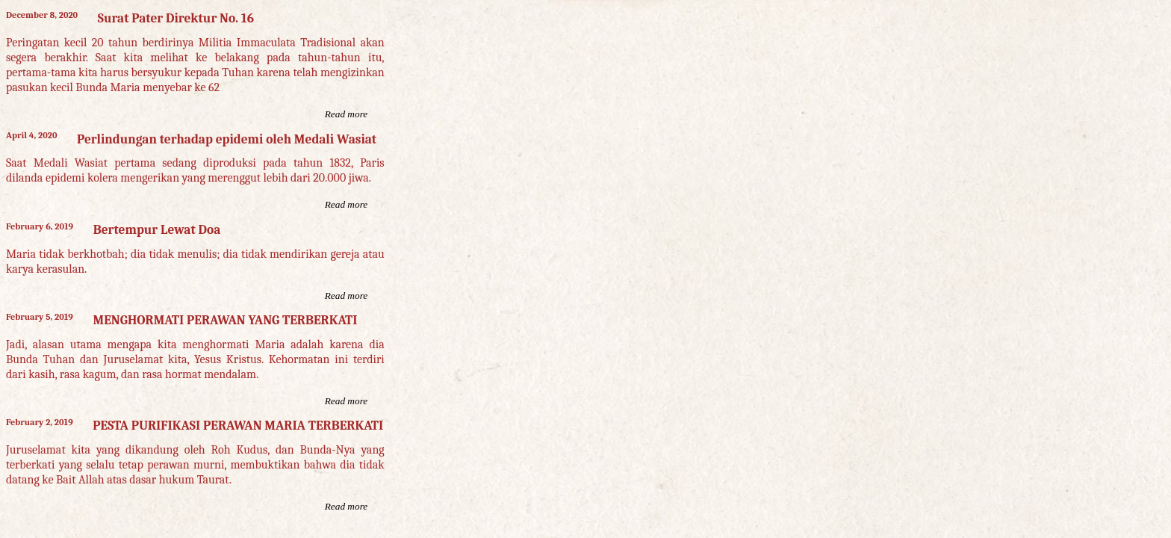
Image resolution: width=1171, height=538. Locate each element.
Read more (346, 114)
